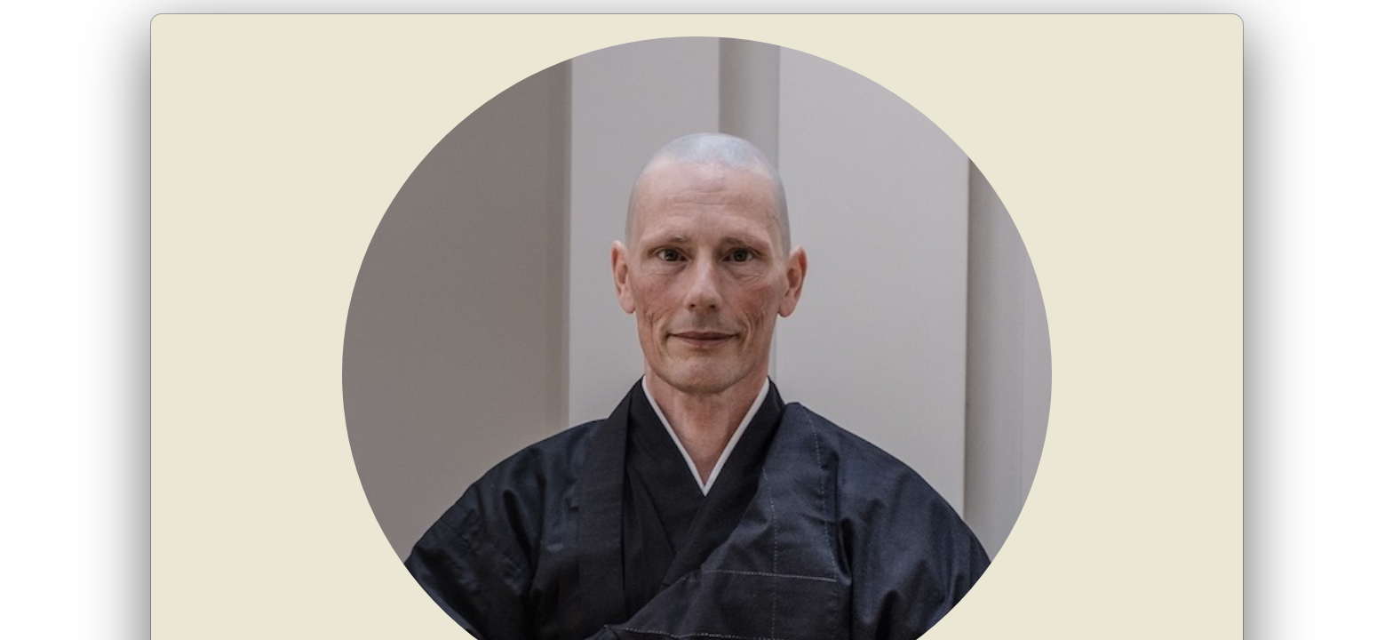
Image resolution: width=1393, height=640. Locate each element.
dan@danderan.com (860, 423)
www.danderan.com (1027, 423)
